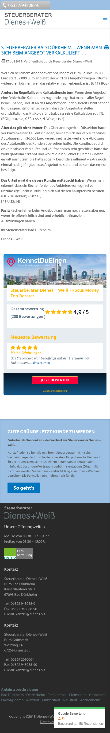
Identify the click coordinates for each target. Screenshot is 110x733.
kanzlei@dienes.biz (30, 614)
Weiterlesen (41, 362)
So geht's (23, 487)
